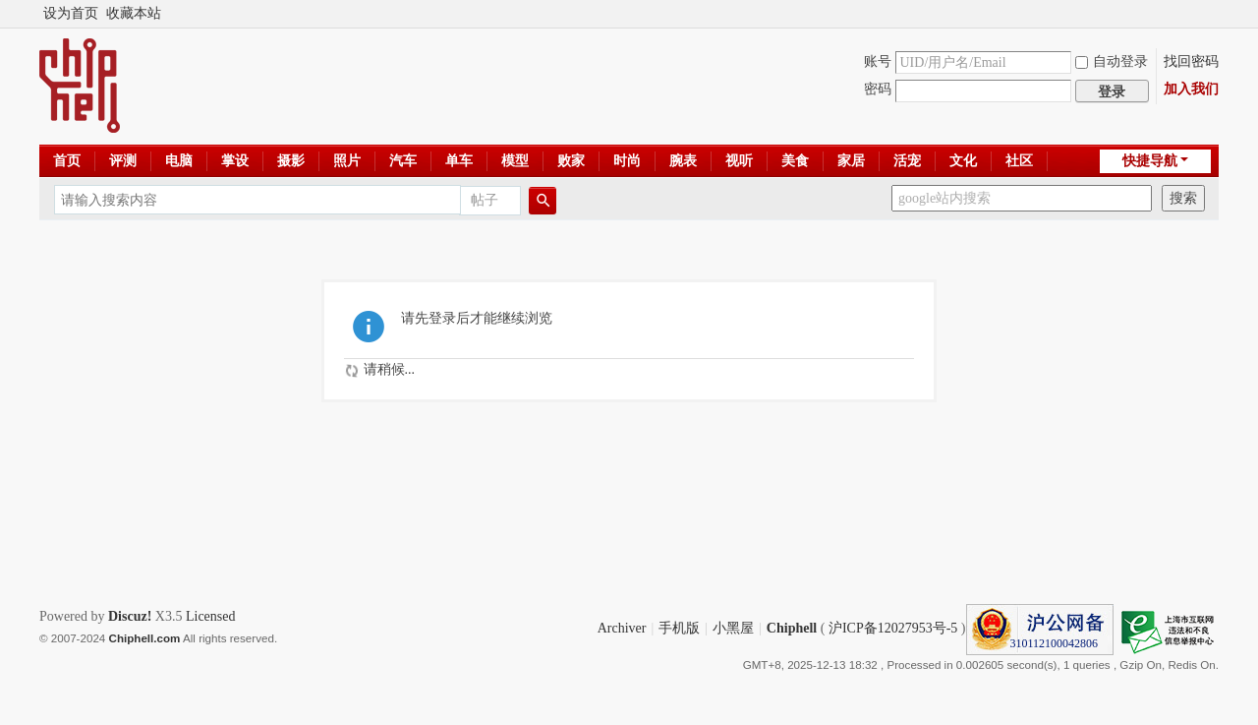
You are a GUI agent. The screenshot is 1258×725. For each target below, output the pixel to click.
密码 (877, 89)
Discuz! (129, 616)
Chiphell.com (145, 638)
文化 (963, 160)
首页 (67, 160)
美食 (795, 160)
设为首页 (70, 13)
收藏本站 (133, 13)
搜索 (1183, 198)
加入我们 (1191, 89)
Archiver (622, 628)
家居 (851, 160)
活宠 (907, 160)
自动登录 (1111, 61)
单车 (459, 160)
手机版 (679, 628)
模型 (515, 160)
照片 (347, 160)
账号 (877, 61)
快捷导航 (1149, 160)
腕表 (683, 160)
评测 (123, 160)
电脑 (179, 160)
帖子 (484, 200)
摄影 (291, 160)
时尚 (627, 160)
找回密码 (1191, 61)
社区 (1019, 160)
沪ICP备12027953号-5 (893, 628)
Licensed (211, 616)
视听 (739, 160)
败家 (571, 160)
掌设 (235, 160)
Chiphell (792, 628)
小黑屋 (733, 628)
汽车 (403, 160)
